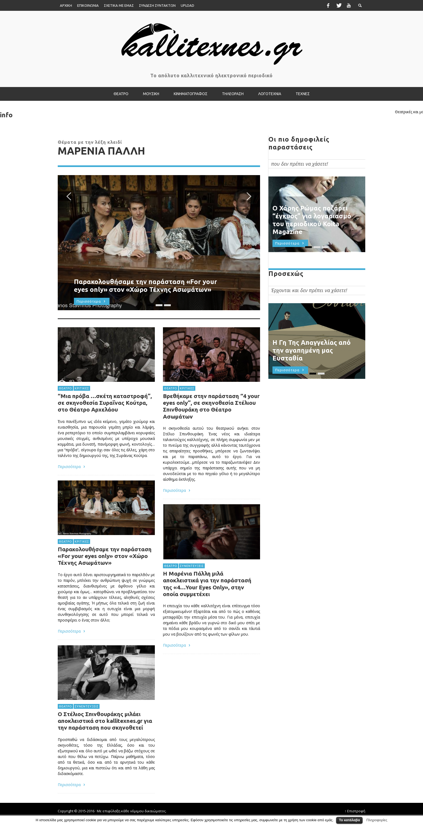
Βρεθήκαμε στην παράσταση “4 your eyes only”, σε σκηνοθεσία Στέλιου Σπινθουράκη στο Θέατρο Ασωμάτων (211, 423)
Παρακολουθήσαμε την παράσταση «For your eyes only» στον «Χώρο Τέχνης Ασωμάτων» (104, 577)
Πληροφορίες (376, 820)
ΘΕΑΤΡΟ (64, 409)
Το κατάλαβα (349, 820)
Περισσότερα (176, 664)
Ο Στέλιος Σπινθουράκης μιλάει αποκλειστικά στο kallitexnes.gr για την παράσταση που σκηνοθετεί (105, 742)
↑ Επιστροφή (355, 811)
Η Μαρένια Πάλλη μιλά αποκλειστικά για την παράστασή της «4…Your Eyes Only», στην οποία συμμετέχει (207, 600)
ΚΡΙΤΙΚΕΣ (80, 409)
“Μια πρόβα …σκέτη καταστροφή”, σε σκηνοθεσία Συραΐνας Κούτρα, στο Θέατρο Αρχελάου (105, 424)
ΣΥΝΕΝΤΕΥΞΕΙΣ (191, 582)
